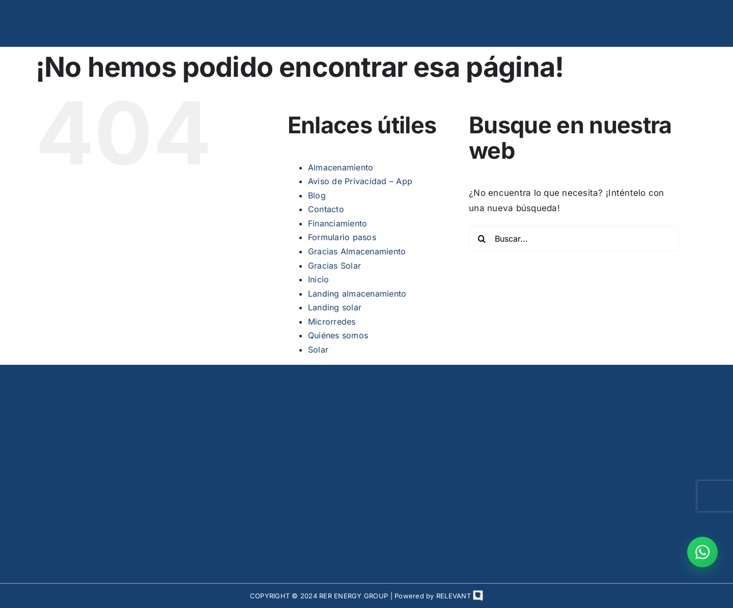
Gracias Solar (334, 265)
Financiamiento (338, 223)
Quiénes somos (338, 335)
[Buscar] (481, 238)
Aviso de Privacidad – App (360, 181)
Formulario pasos (342, 237)
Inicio (318, 279)
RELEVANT (459, 596)
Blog (317, 195)
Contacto (326, 209)
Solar (318, 349)
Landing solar (334, 307)
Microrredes (332, 321)
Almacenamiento (341, 167)
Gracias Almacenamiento (357, 251)
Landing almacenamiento (357, 293)
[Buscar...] (574, 238)
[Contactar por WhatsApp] (702, 552)
